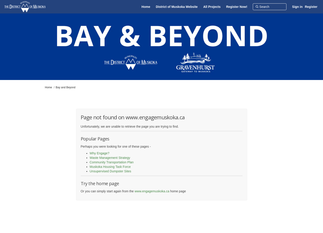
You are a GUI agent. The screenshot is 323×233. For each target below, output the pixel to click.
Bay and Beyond (65, 87)
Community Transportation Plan (112, 162)
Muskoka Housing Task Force (110, 167)
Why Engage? (99, 153)
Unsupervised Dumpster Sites (110, 171)
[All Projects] (212, 6)
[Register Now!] (236, 6)
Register (311, 7)
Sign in (297, 7)
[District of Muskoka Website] (177, 6)
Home (48, 87)
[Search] (269, 6)
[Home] (145, 6)
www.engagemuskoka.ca (152, 191)
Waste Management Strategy (110, 158)
